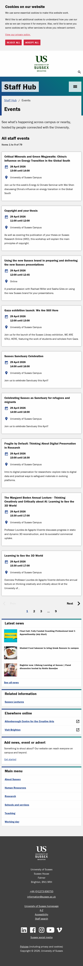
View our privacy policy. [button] (18, 34)
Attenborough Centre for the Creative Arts (29, 721)
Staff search (41, 918)
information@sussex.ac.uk (41, 896)
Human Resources (15, 787)
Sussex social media (41, 937)
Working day (12, 821)
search (79, 72)
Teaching (10, 813)
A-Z (41, 910)
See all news (11, 682)
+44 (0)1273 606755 (41, 891)
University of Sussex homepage (41, 906)
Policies (24, 946)
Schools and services (17, 804)
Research (10, 796)
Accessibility (41, 914)
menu (75, 86)
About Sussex (13, 779)
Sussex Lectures (14, 701)
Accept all (32, 42)
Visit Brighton (13, 729)
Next (70, 603)
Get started (10, 759)
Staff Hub (20, 86)
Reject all (13, 42)
